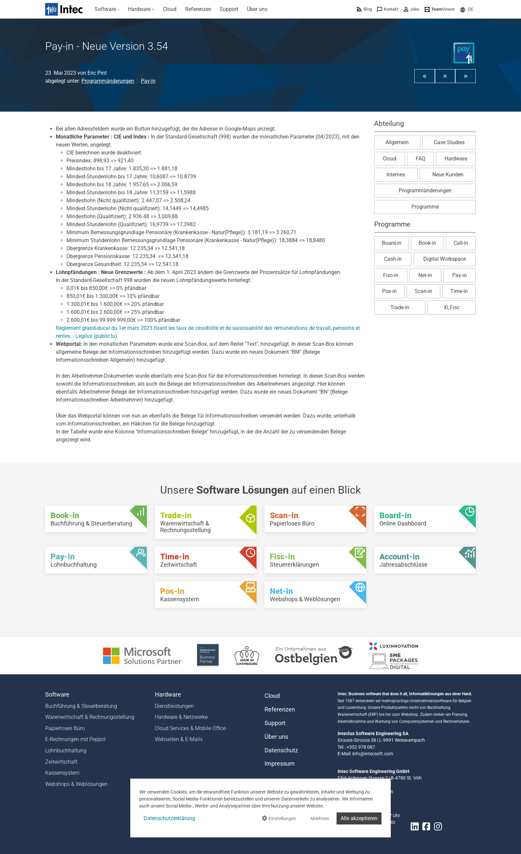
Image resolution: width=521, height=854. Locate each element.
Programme (425, 207)
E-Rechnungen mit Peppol (75, 739)
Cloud (389, 158)
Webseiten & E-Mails (179, 739)
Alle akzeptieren (359, 818)
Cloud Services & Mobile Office (190, 728)
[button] (467, 9)
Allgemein (397, 142)
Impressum (279, 763)
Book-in (427, 243)
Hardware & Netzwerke (181, 717)
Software (57, 694)
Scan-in (423, 291)
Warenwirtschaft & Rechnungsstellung (89, 717)
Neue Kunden (448, 174)
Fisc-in (390, 275)
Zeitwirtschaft (61, 762)
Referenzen (279, 709)
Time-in (459, 291)
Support (274, 723)
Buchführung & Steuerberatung (81, 706)
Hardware (456, 158)
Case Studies (449, 142)
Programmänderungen (107, 81)
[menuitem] (107, 9)
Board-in (391, 243)
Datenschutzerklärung (169, 818)
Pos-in (389, 291)
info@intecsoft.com (372, 753)
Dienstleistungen (174, 706)
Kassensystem (62, 773)
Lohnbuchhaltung (65, 750)
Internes (395, 174)
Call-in (461, 243)
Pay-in (148, 81)
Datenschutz (281, 750)
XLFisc (452, 307)
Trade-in (399, 307)
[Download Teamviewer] (440, 9)
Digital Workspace (444, 259)
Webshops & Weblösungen (76, 784)
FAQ (420, 158)
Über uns (276, 736)
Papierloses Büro (65, 728)
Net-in (425, 275)
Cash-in (393, 259)
